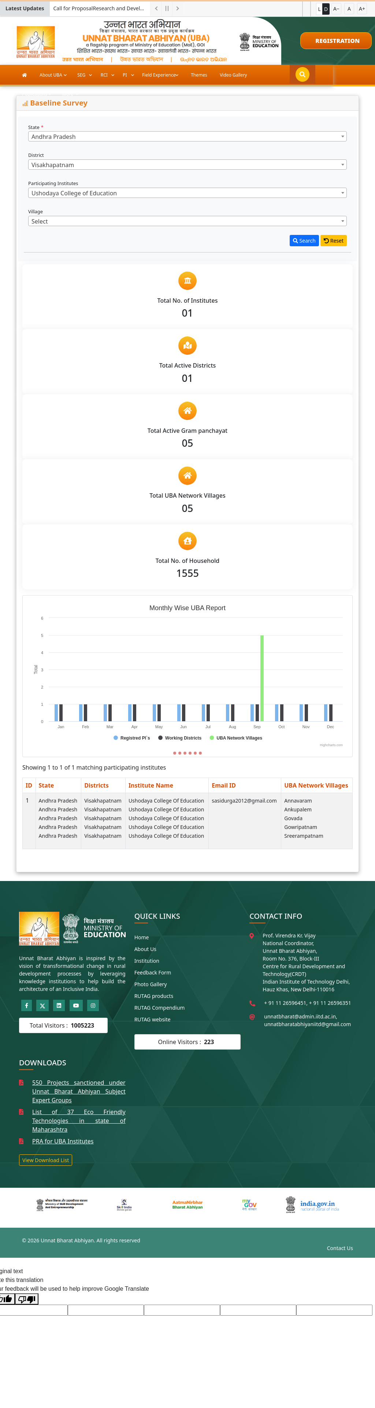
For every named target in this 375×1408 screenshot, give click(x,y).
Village (36, 211)
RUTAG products (154, 995)
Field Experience (159, 75)
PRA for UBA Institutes (62, 1141)
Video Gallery (233, 75)
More (305, 75)
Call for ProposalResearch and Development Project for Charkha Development (101, 8)
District (36, 155)
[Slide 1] (174, 753)
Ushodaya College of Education (166, 800)
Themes (199, 75)
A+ (362, 8)
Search (304, 240)
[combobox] (187, 136)
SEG (81, 75)
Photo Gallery (150, 984)
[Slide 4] (190, 753)
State (36, 127)
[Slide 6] (200, 753)
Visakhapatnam (103, 800)
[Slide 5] (195, 753)
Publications (273, 75)
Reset (334, 240)
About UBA (51, 75)
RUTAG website (152, 1019)
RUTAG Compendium (159, 1007)
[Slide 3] (184, 753)
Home (141, 937)
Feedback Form (152, 972)
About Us (145, 949)
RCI (105, 75)
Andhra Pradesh (58, 800)
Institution (146, 960)
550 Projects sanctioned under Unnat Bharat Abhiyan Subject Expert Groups (79, 1091)
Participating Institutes (53, 183)
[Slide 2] (179, 753)
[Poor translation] (26, 1299)
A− (336, 8)
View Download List (45, 1160)
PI (125, 75)
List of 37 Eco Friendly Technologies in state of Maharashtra (79, 1121)
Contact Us (340, 1248)
